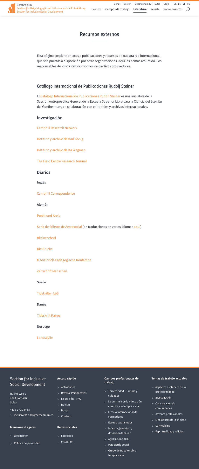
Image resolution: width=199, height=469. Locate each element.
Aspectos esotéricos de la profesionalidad (170, 389)
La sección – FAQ (71, 399)
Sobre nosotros (172, 9)
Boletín (127, 3)
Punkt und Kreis (48, 215)
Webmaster (21, 436)
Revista (154, 9)
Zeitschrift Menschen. (52, 271)
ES (184, 3)
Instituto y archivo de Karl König (60, 139)
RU (188, 3)
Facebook (67, 436)
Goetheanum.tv (143, 3)
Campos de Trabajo (117, 9)
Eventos (96, 9)
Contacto (66, 416)
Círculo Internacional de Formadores (122, 414)
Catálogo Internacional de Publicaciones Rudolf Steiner (80, 96)
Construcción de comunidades (165, 406)
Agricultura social (118, 439)
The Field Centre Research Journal (62, 161)
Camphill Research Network (57, 128)
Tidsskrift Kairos (48, 315)
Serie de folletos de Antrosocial (59, 226)
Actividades (68, 387)
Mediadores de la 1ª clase (170, 420)
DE (175, 3)
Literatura (140, 9)
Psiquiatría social (118, 445)
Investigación (163, 398)
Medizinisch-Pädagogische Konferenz (64, 260)
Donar (117, 3)
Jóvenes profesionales (168, 414)
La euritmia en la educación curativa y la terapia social (125, 404)
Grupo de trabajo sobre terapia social (122, 453)
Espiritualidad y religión (169, 431)
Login (166, 3)
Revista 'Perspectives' (74, 393)
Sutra (157, 3)
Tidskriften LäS (47, 293)
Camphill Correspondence (56, 193)
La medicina (162, 426)
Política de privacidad (27, 443)
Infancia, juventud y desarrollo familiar (120, 431)
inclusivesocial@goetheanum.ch (33, 415)
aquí (137, 226)
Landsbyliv (45, 337)
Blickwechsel (46, 237)
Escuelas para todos (120, 422)
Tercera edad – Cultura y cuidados (122, 393)
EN (179, 3)
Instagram (67, 442)
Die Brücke (44, 249)
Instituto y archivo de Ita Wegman (61, 150)
